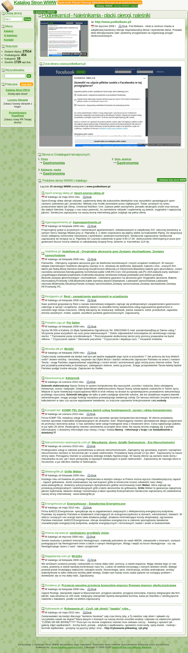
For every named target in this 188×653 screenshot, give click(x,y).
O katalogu (10, 35)
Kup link (26, 84)
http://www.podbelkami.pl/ (113, 21)
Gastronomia (54, 163)
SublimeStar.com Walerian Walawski (131, 647)
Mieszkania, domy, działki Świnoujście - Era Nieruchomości (133, 442)
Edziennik (72, 378)
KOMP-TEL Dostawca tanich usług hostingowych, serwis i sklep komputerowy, (117, 410)
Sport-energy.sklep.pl (89, 193)
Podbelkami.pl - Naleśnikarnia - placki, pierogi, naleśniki (96, 15)
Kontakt (8, 39)
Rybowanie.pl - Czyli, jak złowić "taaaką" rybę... (97, 608)
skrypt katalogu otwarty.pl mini (67, 647)
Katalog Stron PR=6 (18, 90)
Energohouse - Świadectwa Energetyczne (96, 503)
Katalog (8, 31)
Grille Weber (73, 471)
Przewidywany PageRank (18, 114)
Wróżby (77, 556)
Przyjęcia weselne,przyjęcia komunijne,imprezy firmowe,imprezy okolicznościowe (119, 585)
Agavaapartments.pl (87, 222)
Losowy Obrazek (17, 99)
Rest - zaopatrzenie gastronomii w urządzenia (96, 296)
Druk (124, 26)
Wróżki (69, 348)
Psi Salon (73, 322)
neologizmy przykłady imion (89, 532)
